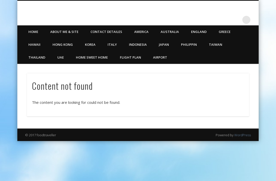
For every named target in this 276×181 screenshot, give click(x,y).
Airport (160, 57)
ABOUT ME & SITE (64, 31)
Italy (112, 44)
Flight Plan (130, 57)
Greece (225, 31)
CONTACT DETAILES (106, 31)
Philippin (189, 44)
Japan (164, 44)
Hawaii (34, 44)
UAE (60, 57)
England (199, 31)
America (141, 31)
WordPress (242, 135)
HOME (33, 31)
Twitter (226, 20)
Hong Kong (63, 44)
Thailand (36, 57)
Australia (170, 31)
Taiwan (215, 44)
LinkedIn (236, 20)
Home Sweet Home (92, 57)
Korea (90, 44)
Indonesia (138, 44)
